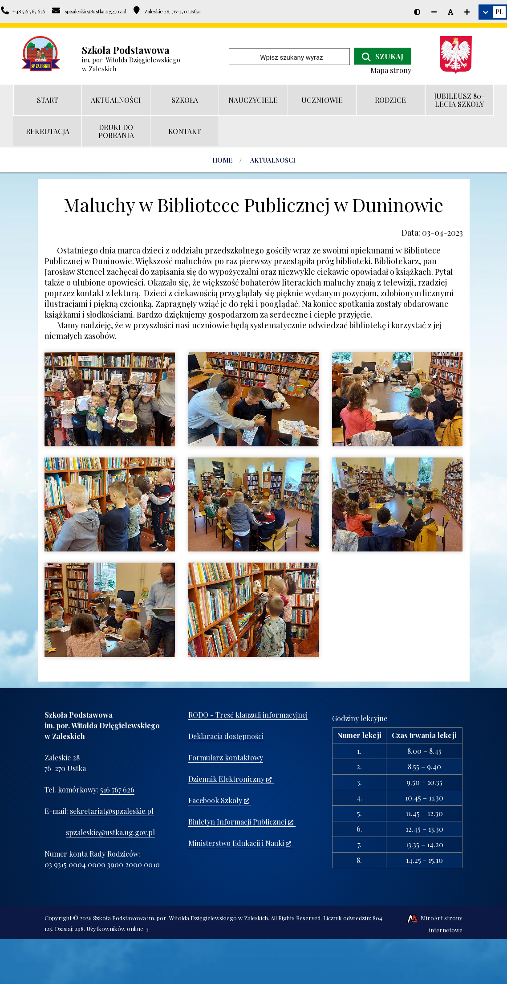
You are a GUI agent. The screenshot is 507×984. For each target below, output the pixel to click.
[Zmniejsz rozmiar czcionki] (434, 12)
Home (222, 160)
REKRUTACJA (47, 131)
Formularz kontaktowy (225, 757)
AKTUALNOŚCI (116, 100)
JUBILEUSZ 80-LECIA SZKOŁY (459, 100)
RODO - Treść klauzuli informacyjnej (248, 714)
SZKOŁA (184, 100)
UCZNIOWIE (322, 100)
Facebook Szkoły (218, 800)
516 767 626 (117, 789)
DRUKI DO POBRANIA (116, 131)
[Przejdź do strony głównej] (41, 54)
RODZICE (390, 100)
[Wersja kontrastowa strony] (417, 12)
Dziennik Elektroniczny (230, 779)
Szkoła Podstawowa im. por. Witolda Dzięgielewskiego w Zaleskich (180, 918)
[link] (493, 12)
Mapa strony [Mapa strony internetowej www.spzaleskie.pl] (390, 70)
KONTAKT (184, 131)
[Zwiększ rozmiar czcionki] (467, 12)
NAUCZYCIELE (253, 100)
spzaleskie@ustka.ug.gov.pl (110, 832)
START (47, 100)
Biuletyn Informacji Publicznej (240, 821)
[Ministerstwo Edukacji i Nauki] (459, 55)
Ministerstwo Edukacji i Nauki (239, 843)
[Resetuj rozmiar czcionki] (450, 12)
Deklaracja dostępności (226, 736)
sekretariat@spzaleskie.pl (112, 811)
